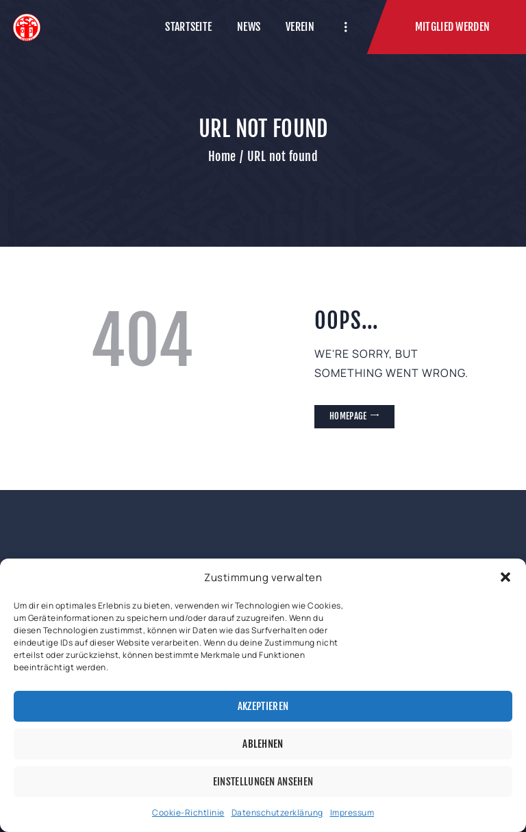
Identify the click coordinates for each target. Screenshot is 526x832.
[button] (505, 577)
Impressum (352, 812)
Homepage (347, 416)
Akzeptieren (263, 706)
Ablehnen (262, 743)
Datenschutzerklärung (277, 812)
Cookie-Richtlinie (188, 812)
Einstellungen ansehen (263, 781)
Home (222, 156)
